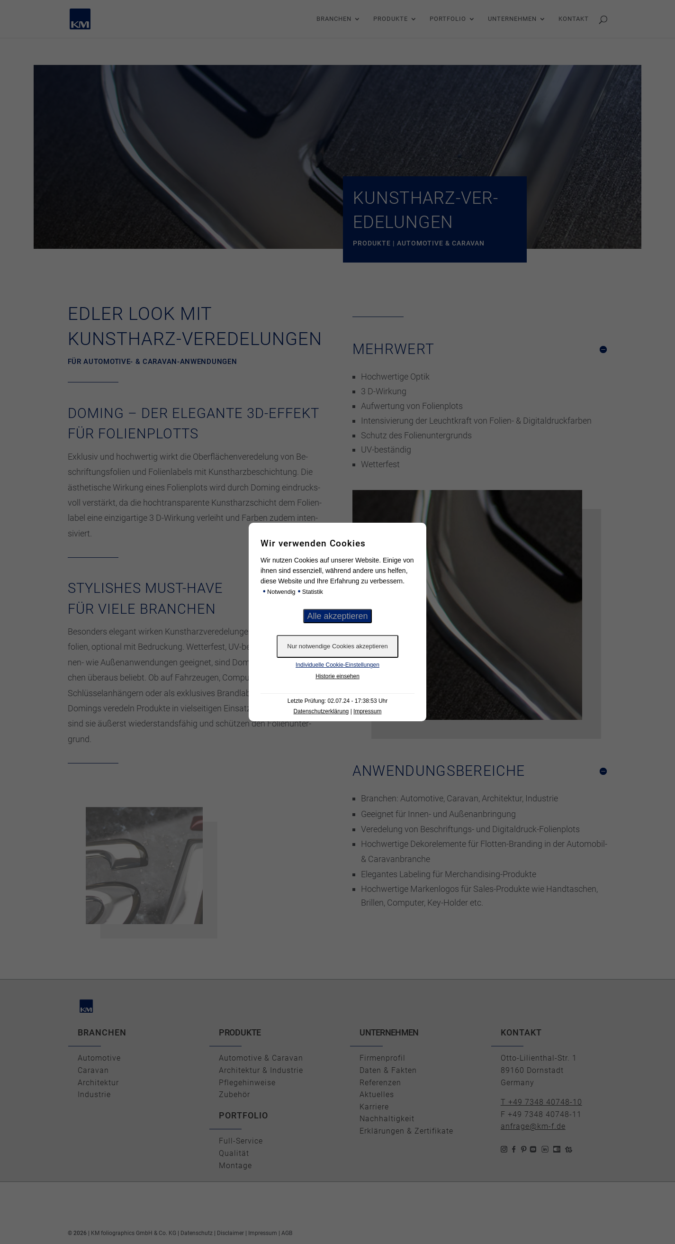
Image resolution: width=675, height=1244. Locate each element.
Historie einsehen (337, 676)
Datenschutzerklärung (321, 711)
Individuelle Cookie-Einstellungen (337, 665)
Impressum (367, 711)
